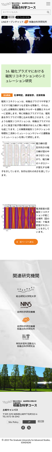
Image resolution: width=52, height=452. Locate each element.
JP (4, 17)
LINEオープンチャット (12, 21)
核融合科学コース (25, 405)
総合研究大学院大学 (26, 296)
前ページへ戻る (27, 242)
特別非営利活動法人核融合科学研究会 (26, 344)
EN (11, 17)
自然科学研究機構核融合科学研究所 (26, 327)
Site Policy (13, 422)
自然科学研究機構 (26, 311)
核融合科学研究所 (38, 21)
